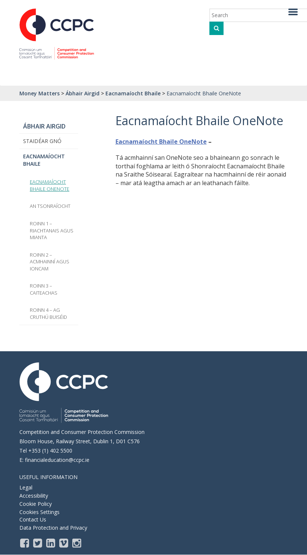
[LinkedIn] (51, 543)
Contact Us (32, 519)
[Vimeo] (64, 543)
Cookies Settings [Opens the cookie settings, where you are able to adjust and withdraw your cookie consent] (39, 512)
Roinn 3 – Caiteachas (43, 289)
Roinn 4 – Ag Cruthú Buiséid (48, 313)
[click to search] (216, 28)
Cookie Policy (35, 503)
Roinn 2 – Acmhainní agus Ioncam (49, 261)
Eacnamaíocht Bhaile (44, 160)
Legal (25, 487)
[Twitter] (38, 543)
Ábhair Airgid (44, 126)
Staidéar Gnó (42, 141)
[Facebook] (25, 543)
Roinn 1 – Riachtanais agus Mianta (51, 230)
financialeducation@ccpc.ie (57, 459)
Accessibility (33, 495)
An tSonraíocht (50, 206)
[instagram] (77, 543)
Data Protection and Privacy (53, 527)
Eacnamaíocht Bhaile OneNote (161, 141)
